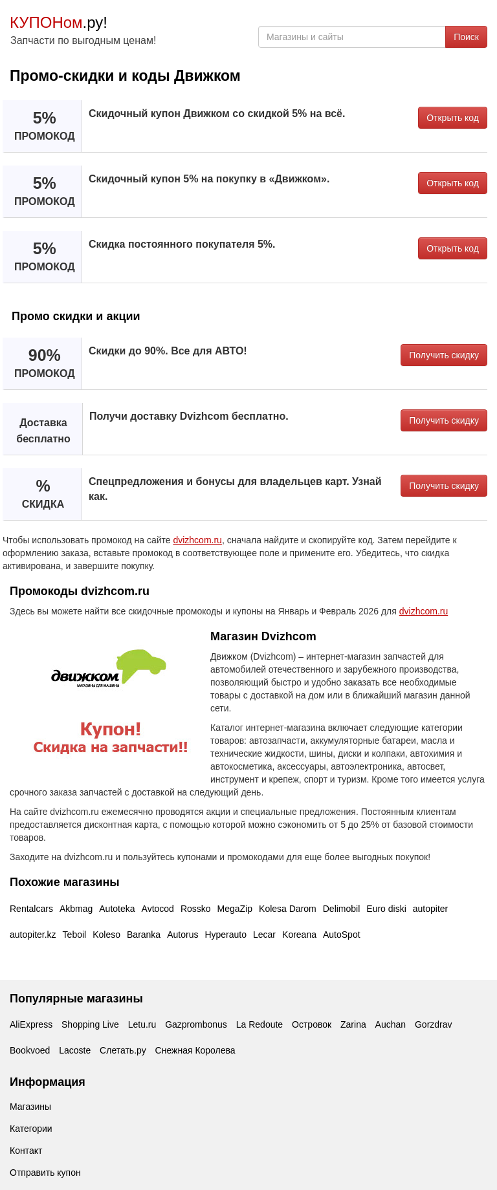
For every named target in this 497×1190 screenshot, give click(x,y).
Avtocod (158, 908)
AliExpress (31, 1024)
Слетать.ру (123, 1050)
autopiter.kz (33, 934)
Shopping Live (90, 1024)
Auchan (390, 1024)
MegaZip (234, 908)
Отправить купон (45, 1172)
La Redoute (259, 1024)
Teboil (75, 934)
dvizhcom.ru (197, 540)
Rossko (196, 908)
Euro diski (386, 908)
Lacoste (75, 1050)
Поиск (466, 37)
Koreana (299, 934)
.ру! (58, 22)
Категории (31, 1128)
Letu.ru (142, 1024)
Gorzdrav (433, 1024)
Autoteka (117, 908)
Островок (311, 1024)
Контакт (26, 1150)
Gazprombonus (196, 1024)
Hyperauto (225, 934)
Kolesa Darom (287, 908)
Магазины (30, 1106)
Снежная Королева (195, 1050)
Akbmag (76, 908)
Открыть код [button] (452, 118)
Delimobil (341, 908)
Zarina (353, 1024)
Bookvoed (30, 1050)
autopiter (430, 908)
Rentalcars (31, 908)
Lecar (264, 934)
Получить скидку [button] (444, 355)
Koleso (106, 934)
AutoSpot (341, 934)
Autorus (182, 934)
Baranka (143, 934)
